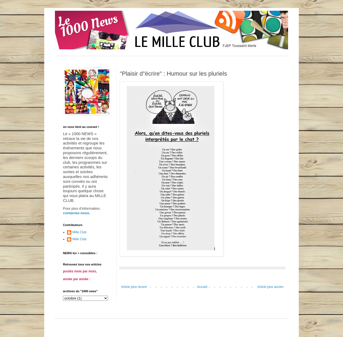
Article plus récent (134, 287)
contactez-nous (76, 213)
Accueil (202, 287)
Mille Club (79, 232)
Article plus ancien (271, 287)
